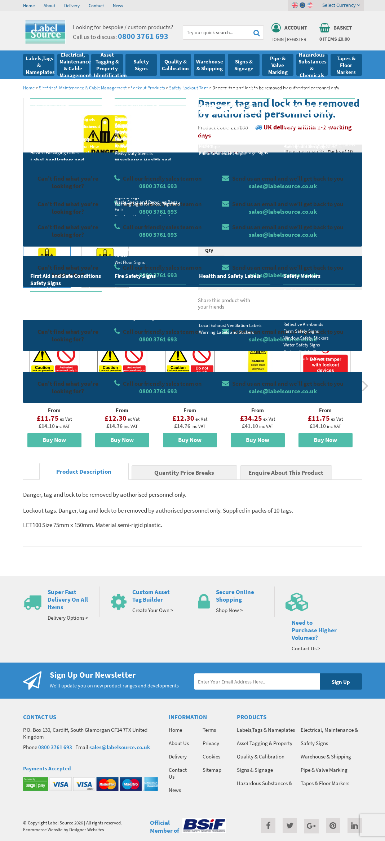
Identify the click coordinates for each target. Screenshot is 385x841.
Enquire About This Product (285, 473)
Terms (209, 729)
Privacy (211, 743)
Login (277, 39)
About (49, 5)
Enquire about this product (320, 277)
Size (209, 221)
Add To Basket (320, 263)
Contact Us (178, 773)
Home (29, 5)
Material (214, 193)
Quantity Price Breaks (320, 171)
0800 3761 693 (143, 36)
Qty (209, 250)
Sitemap (212, 769)
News (118, 5)
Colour (293, 221)
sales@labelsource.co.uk (119, 747)
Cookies (211, 756)
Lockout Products (148, 87)
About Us (179, 743)
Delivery (72, 5)
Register (296, 39)
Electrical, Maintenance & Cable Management (83, 87)
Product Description (83, 471)
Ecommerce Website (42, 829)
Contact (96, 5)
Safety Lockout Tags (188, 87)
